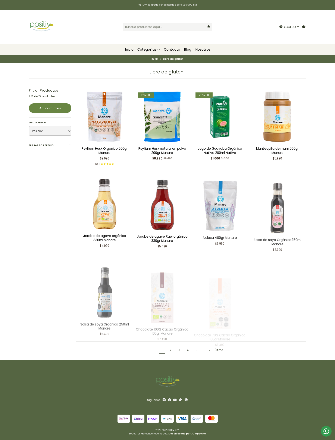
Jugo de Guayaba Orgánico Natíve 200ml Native (220, 150)
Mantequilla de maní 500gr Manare (277, 150)
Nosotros (202, 49)
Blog (187, 49)
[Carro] (303, 27)
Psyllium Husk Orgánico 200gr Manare (105, 150)
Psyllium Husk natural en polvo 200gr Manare (162, 150)
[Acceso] (289, 27)
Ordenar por (37, 122)
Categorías (148, 49)
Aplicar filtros (50, 108)
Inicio (129, 49)
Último (219, 350)
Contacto (172, 49)
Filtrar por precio (50, 145)
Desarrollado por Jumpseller (187, 433)
